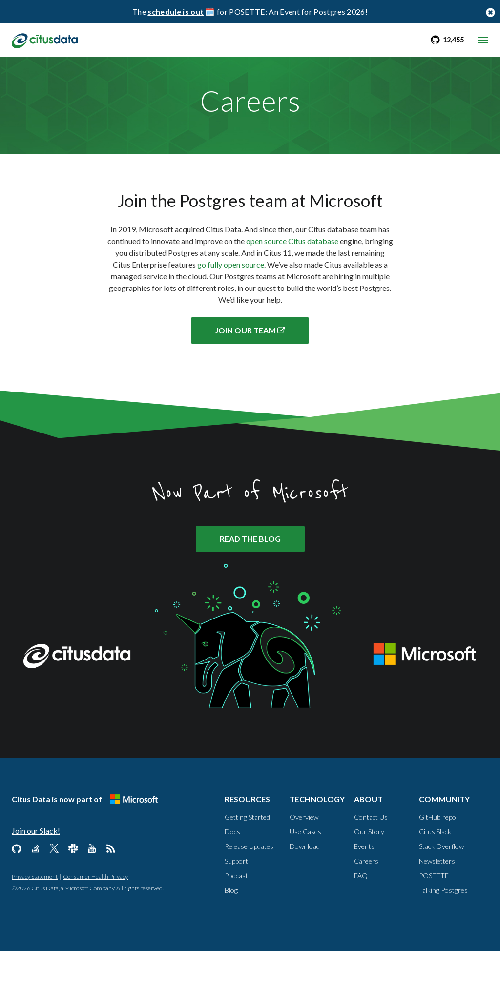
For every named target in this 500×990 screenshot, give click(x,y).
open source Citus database (292, 273)
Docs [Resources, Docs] (232, 870)
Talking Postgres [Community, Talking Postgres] (443, 929)
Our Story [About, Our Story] (369, 870)
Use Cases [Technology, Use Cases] (305, 870)
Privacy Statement (35, 915)
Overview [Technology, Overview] (304, 855)
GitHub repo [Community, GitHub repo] (437, 855)
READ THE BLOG (250, 577)
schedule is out (175, 11)
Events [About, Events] (364, 885)
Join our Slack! (36, 869)
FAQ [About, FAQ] (361, 914)
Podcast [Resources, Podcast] (236, 914)
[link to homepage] (47, 39)
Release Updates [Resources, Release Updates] (249, 885)
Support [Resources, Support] (236, 899)
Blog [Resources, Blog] (231, 929)
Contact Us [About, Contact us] (371, 855)
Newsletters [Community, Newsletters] (437, 899)
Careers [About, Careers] (366, 899)
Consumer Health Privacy (95, 915)
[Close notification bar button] (490, 12)
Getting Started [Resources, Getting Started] (247, 855)
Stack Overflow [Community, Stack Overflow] (441, 885)
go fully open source (230, 297)
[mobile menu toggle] (483, 40)
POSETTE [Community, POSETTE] (434, 914)
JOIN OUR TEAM (250, 363)
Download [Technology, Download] (305, 885)
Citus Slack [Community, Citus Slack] (435, 870)
